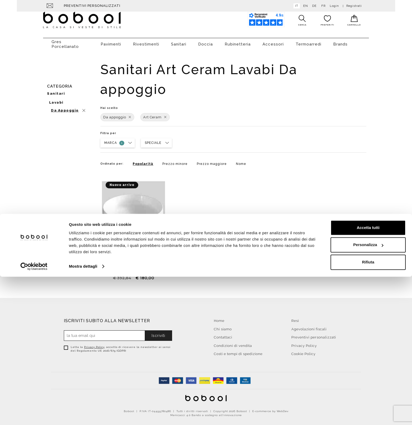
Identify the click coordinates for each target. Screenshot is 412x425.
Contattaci (223, 335)
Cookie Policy (303, 351)
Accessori (273, 41)
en (304, 6)
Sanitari (178, 41)
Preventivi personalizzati (92, 6)
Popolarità (143, 161)
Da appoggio (117, 115)
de (313, 6)
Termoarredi (308, 41)
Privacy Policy (94, 344)
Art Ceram (155, 115)
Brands (340, 41)
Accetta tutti (368, 376)
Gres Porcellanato (65, 41)
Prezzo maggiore (212, 161)
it (295, 6)
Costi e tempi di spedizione (238, 351)
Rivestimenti (146, 41)
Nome (241, 161)
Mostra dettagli (83, 414)
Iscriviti (158, 333)
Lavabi (56, 100)
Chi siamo (223, 326)
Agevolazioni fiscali (309, 326)
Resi (295, 318)
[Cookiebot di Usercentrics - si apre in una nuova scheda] (34, 415)
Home (219, 318)
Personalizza (368, 393)
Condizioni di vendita (233, 343)
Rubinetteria (238, 41)
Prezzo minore (175, 161)
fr (322, 6)
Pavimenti (111, 41)
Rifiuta (368, 410)
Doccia (205, 41)
